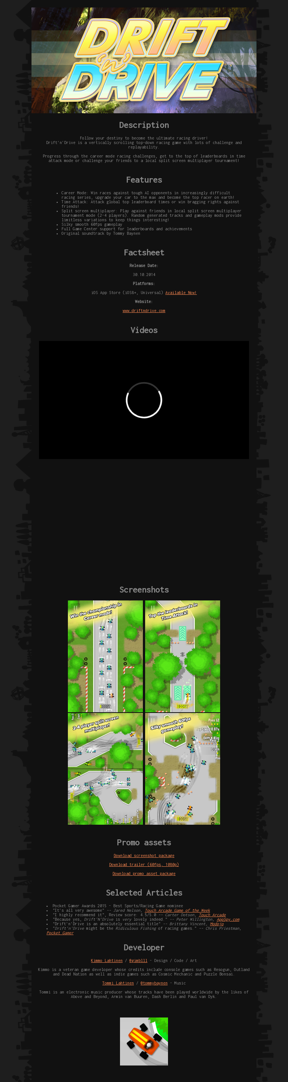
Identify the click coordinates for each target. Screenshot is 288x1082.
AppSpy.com (228, 919)
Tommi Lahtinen (118, 983)
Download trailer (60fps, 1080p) (144, 864)
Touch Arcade (212, 914)
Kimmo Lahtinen (107, 960)
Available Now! (181, 292)
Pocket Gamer (60, 932)
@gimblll (138, 960)
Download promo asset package (144, 873)
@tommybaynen (154, 983)
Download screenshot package (144, 855)
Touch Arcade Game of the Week (177, 910)
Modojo (217, 923)
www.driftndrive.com (144, 310)
